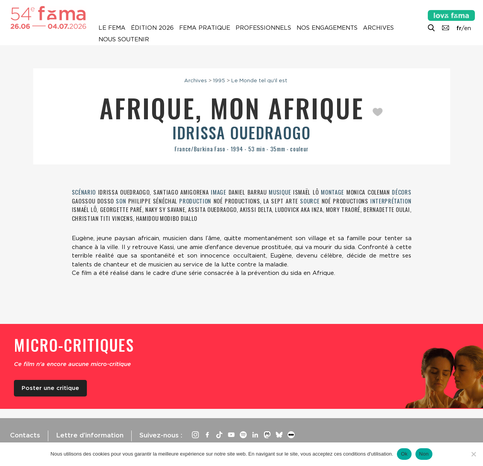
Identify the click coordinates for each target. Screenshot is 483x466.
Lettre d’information (90, 435)
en (467, 28)
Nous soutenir (123, 39)
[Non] (473, 454)
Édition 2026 (152, 27)
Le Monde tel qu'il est (259, 80)
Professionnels (263, 27)
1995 (219, 80)
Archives (378, 27)
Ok (404, 454)
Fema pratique (204, 27)
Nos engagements (327, 27)
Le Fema (111, 27)
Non (424, 454)
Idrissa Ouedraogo (241, 132)
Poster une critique (50, 388)
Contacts (25, 435)
